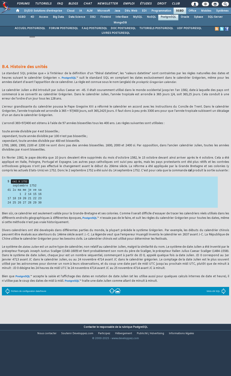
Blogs (73, 4)
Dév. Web (131, 11)
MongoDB (120, 22)
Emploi (129, 4)
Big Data (58, 17)
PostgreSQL (168, 17)
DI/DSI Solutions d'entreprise (43, 11)
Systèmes (222, 11)
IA (80, 11)
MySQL (137, 17)
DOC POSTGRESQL (123, 28)
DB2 (93, 17)
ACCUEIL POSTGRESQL (30, 28)
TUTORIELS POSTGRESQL (156, 28)
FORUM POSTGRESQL (63, 28)
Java (117, 11)
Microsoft (103, 11)
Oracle (185, 17)
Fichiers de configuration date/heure (25, 291)
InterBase (122, 17)
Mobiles (206, 11)
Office (192, 11)
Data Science (76, 17)
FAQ (59, 4)
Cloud (70, 11)
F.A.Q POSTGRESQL (94, 28)
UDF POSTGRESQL (189, 28)
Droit (162, 4)
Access (43, 17)
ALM (90, 11)
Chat (87, 4)
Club (175, 4)
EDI (144, 11)
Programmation (161, 11)
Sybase (198, 17)
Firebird (105, 17)
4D (32, 17)
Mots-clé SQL (216, 291)
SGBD (180, 11)
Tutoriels (43, 4)
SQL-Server (215, 17)
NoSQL (151, 17)
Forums (23, 4)
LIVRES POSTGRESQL (116, 33)
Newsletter (107, 4)
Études (145, 4)
